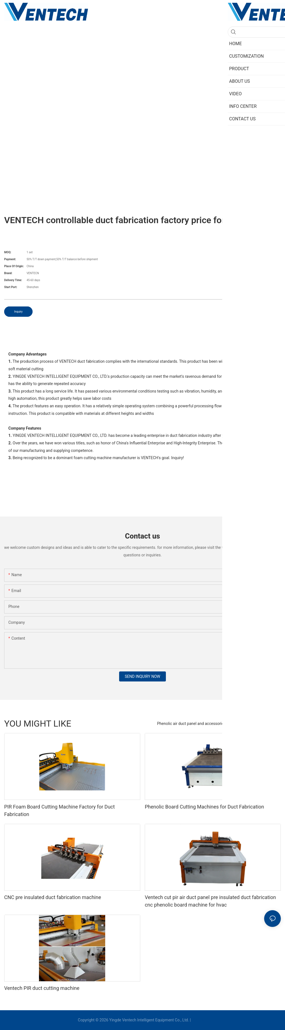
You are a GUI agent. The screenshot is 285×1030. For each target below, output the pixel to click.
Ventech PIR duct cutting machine (41, 988)
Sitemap (199, 1020)
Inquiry (18, 311)
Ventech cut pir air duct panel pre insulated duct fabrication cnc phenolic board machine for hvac (210, 901)
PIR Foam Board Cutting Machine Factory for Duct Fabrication (59, 810)
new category (266, 723)
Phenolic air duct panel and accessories (191, 723)
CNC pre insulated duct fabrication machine (52, 897)
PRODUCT (240, 723)
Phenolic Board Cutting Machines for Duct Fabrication (204, 807)
